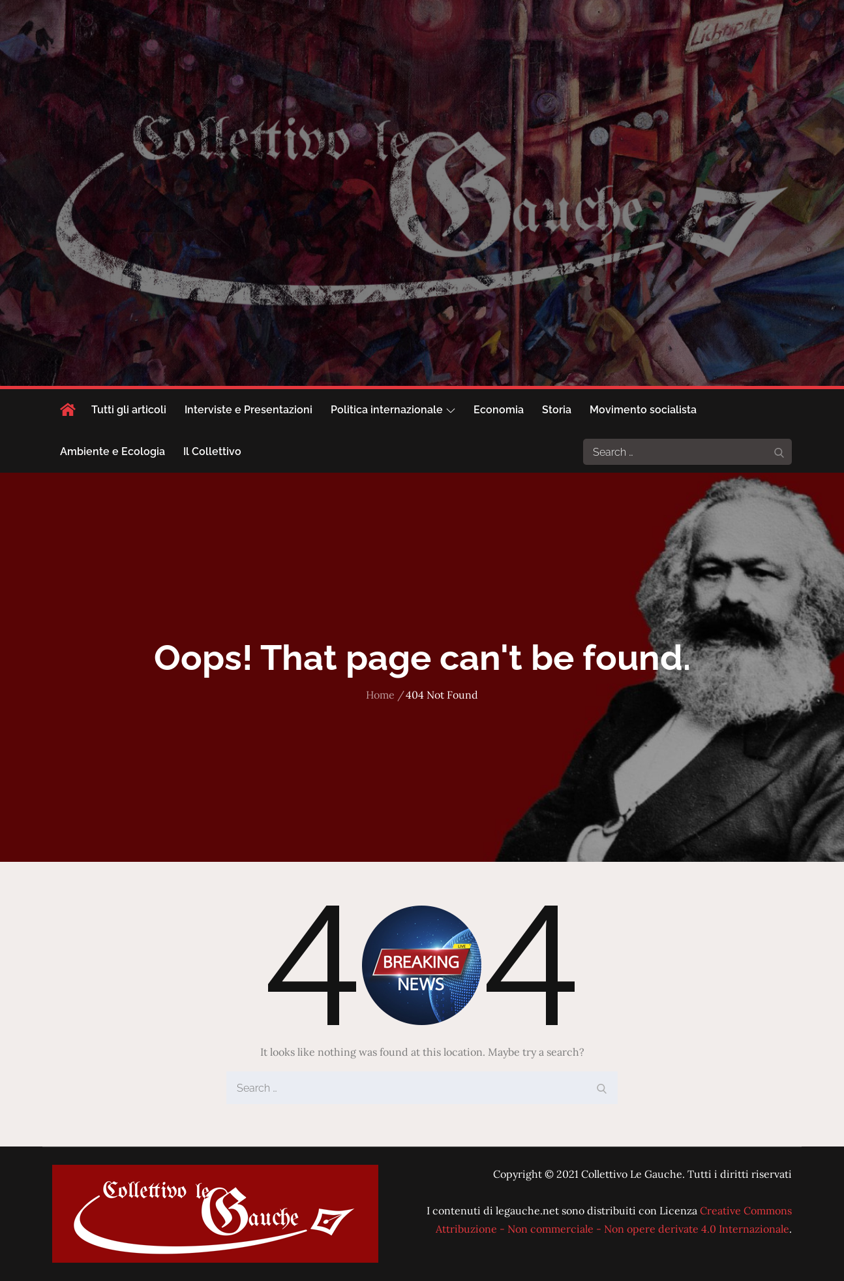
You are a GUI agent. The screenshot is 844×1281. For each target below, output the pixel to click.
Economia (499, 409)
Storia (556, 409)
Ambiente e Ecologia (112, 451)
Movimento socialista (643, 409)
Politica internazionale (393, 409)
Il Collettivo (212, 451)
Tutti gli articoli (128, 409)
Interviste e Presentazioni (248, 409)
